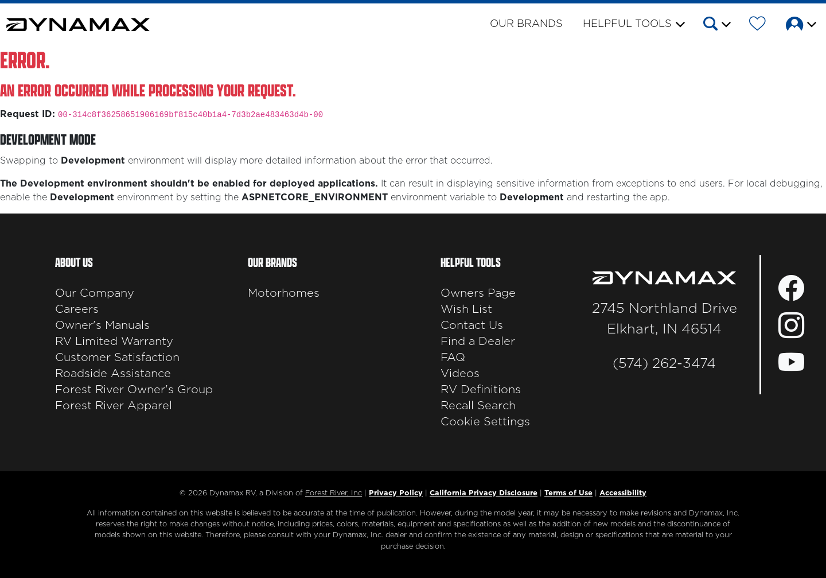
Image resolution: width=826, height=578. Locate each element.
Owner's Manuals (102, 325)
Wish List (466, 309)
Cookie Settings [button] (485, 422)
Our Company (94, 293)
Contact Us (472, 325)
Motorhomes (284, 293)
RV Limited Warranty (114, 341)
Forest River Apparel (113, 406)
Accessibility (622, 493)
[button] (716, 26)
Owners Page (478, 293)
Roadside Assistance (113, 373)
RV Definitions (481, 389)
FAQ (453, 357)
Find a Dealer (478, 341)
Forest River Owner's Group (134, 389)
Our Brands (526, 24)
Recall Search (478, 406)
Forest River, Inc (333, 493)
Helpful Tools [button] (627, 24)
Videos (460, 373)
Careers (77, 309)
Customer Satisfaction (117, 357)
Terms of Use (568, 493)
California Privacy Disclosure (483, 493)
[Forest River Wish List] (757, 26)
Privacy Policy (396, 493)
